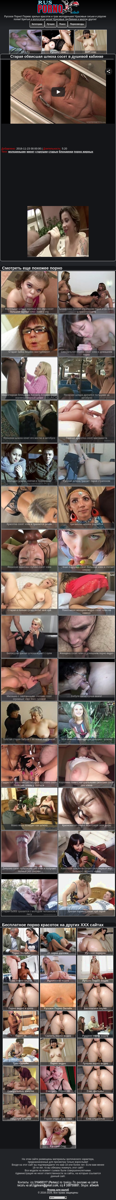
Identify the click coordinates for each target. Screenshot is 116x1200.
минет (31, 151)
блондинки (66, 151)
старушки (41, 151)
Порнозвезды (77, 24)
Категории (37, 24)
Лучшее (51, 24)
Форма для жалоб (58, 1189)
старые (53, 151)
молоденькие (17, 151)
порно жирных (83, 151)
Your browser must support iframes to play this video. (58, 103)
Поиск (62, 24)
